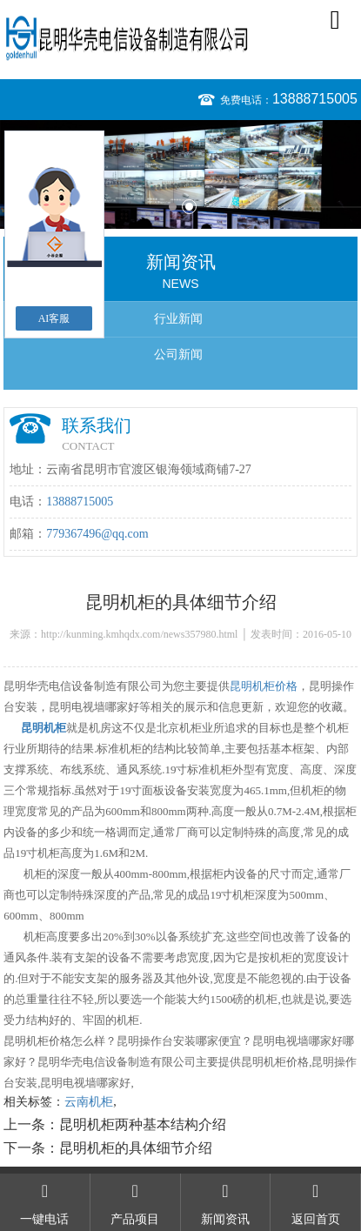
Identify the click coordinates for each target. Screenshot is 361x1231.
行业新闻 (178, 318)
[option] (180, 174)
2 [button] (189, 207)
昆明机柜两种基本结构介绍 (142, 1124)
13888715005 (315, 98)
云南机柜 (88, 1101)
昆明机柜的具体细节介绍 (135, 1148)
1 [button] (173, 207)
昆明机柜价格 (263, 685)
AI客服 (54, 318)
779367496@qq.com (97, 533)
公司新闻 (178, 354)
